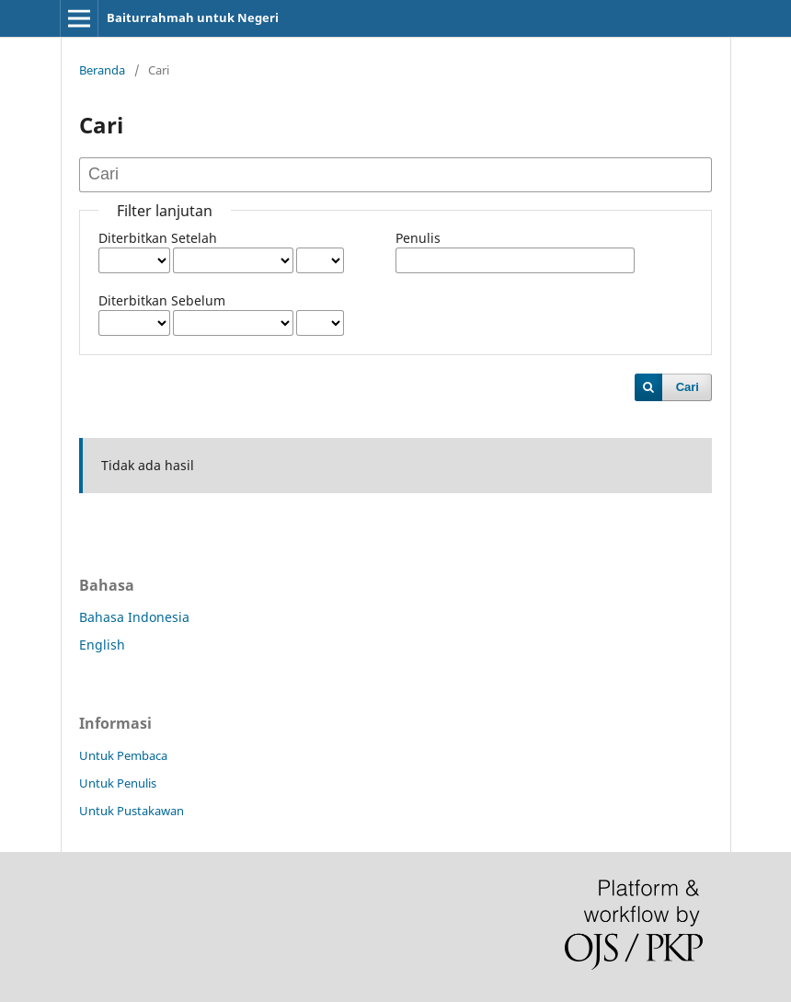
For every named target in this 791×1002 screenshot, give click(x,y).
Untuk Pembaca (123, 755)
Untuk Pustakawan (131, 810)
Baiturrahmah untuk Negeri (193, 17)
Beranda (102, 70)
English (102, 644)
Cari (687, 387)
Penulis (418, 238)
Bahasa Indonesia (134, 617)
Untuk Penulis (117, 783)
